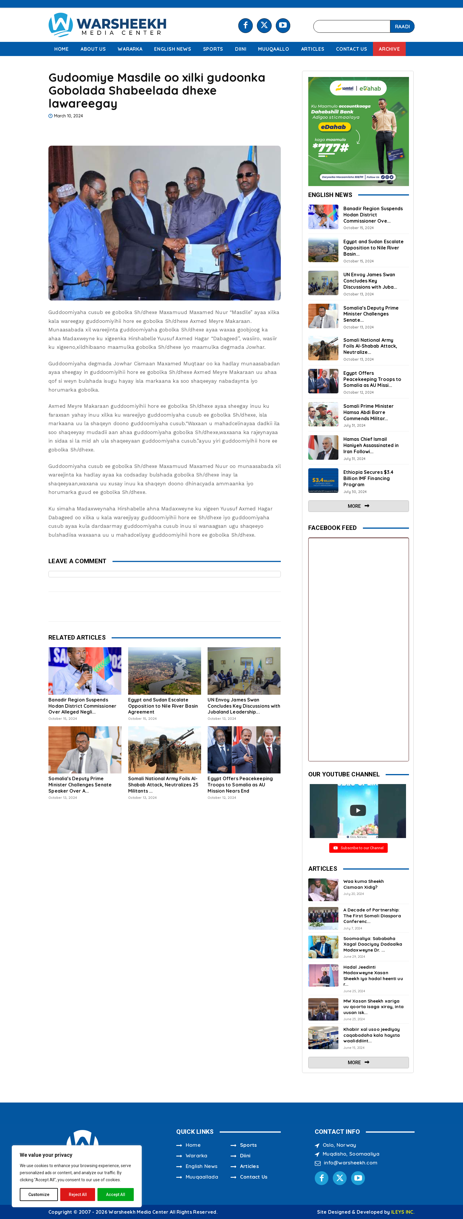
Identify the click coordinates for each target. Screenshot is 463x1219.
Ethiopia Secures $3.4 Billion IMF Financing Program (368, 478)
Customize (38, 1194)
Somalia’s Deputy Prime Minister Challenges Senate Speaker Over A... (80, 785)
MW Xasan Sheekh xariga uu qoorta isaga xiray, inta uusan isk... (373, 1006)
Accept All (115, 1194)
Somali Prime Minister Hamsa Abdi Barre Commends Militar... (368, 412)
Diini (245, 1155)
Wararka (197, 1155)
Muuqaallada (202, 1177)
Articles (249, 1166)
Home (193, 1145)
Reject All (78, 1194)
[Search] (402, 26)
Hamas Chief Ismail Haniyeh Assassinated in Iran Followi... (371, 445)
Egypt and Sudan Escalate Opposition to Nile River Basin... (373, 248)
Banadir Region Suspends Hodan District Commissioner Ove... (373, 215)
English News (202, 1166)
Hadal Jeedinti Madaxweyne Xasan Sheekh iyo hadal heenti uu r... (373, 975)
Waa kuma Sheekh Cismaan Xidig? (363, 884)
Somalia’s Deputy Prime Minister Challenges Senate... (371, 314)
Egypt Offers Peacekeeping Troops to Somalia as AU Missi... (372, 379)
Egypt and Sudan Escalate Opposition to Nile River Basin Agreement (163, 706)
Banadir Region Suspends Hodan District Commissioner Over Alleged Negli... (82, 706)
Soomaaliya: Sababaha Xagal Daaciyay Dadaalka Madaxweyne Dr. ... (372, 944)
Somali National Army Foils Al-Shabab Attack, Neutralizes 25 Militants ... (163, 785)
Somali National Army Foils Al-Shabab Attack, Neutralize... (370, 346)
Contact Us (254, 1177)
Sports (248, 1145)
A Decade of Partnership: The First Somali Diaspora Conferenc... (372, 915)
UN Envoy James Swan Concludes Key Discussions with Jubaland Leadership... (244, 706)
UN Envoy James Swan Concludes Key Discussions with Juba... (370, 281)
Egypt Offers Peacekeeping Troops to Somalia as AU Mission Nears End (240, 785)
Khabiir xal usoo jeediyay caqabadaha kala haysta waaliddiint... (371, 1035)
